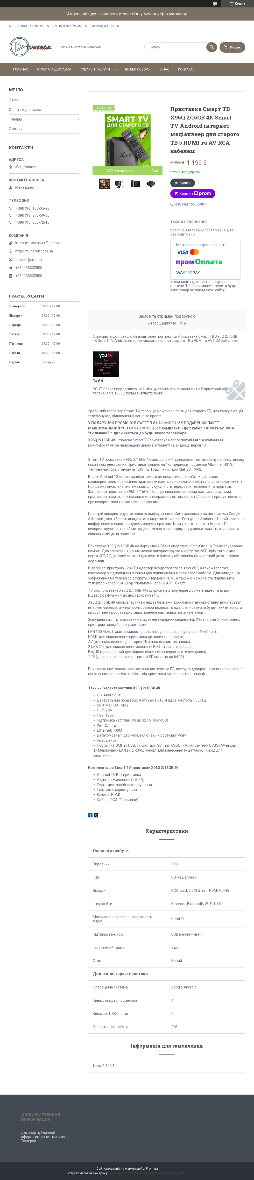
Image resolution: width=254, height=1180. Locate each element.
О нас (164, 69)
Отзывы (15, 129)
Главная (20, 69)
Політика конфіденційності (168, 1173)
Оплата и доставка (54, 69)
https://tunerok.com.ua (34, 251)
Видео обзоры (138, 69)
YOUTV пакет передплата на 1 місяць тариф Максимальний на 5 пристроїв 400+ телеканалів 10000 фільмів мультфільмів (161, 391)
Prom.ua (152, 1168)
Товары (15, 119)
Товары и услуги (95, 69)
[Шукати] (211, 47)
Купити (185, 183)
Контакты (186, 69)
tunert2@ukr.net (28, 260)
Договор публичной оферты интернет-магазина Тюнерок (44, 1136)
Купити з (195, 193)
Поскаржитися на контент (127, 1173)
